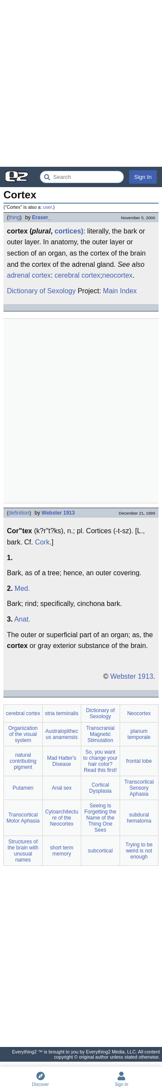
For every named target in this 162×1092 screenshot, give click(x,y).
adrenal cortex (29, 275)
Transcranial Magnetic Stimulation (100, 734)
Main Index (120, 291)
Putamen (23, 788)
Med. (22, 588)
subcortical (100, 851)
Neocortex (139, 713)
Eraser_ (41, 217)
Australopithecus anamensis (61, 734)
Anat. (22, 619)
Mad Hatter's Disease (61, 761)
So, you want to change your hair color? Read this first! (100, 761)
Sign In (143, 177)
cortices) (68, 231)
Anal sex (62, 788)
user (47, 207)
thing (14, 217)
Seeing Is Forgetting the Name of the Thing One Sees (100, 818)
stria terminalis (61, 713)
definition (19, 513)
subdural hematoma (139, 818)
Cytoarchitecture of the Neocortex (61, 818)
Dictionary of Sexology (41, 291)
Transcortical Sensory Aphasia (139, 788)
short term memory (61, 851)
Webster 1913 (58, 513)
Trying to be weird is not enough (138, 851)
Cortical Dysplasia (100, 788)
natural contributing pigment (23, 761)
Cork (42, 542)
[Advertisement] (81, 83)
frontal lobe (139, 761)
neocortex (117, 275)
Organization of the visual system (23, 734)
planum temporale (138, 734)
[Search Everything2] (82, 177)
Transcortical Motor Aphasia (23, 818)
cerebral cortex (77, 275)
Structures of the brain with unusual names (23, 851)
